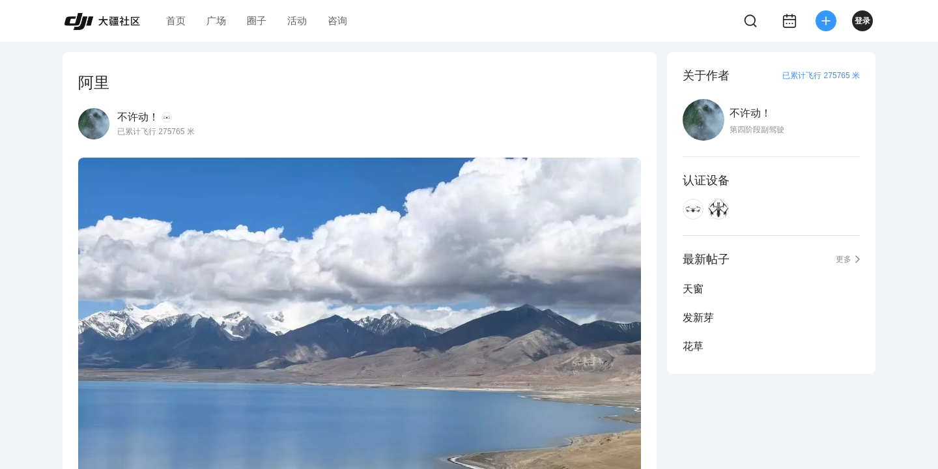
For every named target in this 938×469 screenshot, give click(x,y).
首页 (176, 20)
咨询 (337, 20)
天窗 (693, 288)
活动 (297, 20)
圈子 (256, 20)
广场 (216, 20)
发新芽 (698, 317)
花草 (693, 346)
